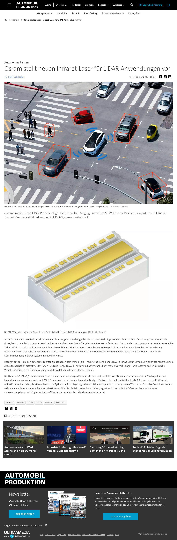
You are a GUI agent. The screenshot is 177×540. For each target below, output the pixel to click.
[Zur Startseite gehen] (27, 5)
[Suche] (131, 5)
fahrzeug (60, 402)
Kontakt (110, 534)
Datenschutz (50, 534)
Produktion (61, 13)
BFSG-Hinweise (74, 534)
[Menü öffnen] (9, 4)
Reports (102, 4)
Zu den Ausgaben (121, 516)
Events (48, 4)
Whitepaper (118, 4)
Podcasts (76, 4)
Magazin (89, 4)
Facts (117, 534)
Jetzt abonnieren (24, 514)
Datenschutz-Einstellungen (93, 534)
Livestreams (61, 4)
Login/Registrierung (152, 4)
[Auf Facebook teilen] (161, 77)
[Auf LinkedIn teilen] (170, 77)
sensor (48, 402)
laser (30, 402)
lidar (39, 402)
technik (10, 402)
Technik (75, 13)
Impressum (61, 534)
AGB (41, 534)
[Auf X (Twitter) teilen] (166, 77)
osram (20, 402)
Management (43, 13)
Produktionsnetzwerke (113, 13)
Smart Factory (90, 13)
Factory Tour (134, 13)
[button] (167, 441)
